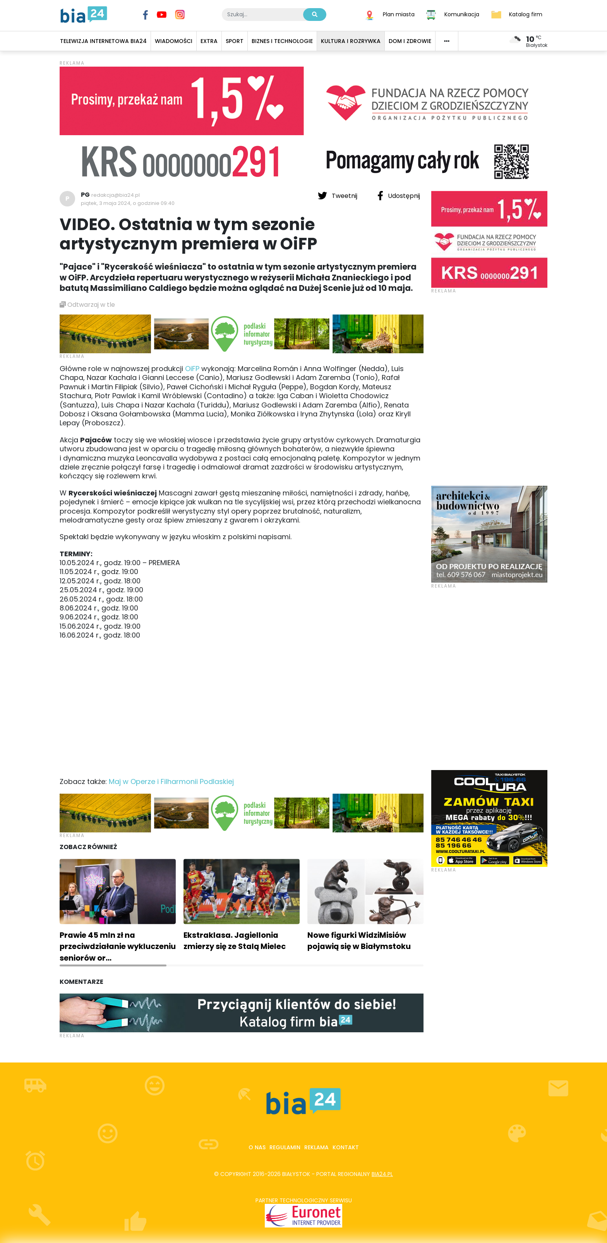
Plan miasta (399, 14)
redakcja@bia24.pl (115, 195)
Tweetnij (338, 195)
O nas (257, 1147)
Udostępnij (398, 195)
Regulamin (284, 1147)
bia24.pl (382, 1174)
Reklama (316, 1147)
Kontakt (346, 1147)
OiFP (192, 368)
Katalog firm (525, 14)
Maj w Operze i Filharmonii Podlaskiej (171, 781)
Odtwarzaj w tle (87, 304)
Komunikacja (461, 14)
